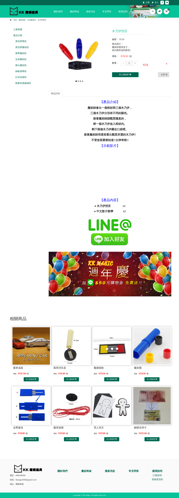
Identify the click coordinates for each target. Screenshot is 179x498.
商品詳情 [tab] (55, 93)
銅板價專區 (21, 71)
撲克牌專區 (21, 41)
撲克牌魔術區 (22, 47)
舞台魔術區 (21, 65)
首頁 (15, 20)
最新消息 (90, 11)
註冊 (146, 2)
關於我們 (58, 11)
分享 (164, 75)
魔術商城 (74, 11)
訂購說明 (157, 475)
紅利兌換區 (21, 77)
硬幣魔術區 (21, 53)
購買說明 (123, 11)
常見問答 (106, 11)
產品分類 (17, 35)
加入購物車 (31, 379)
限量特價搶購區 (23, 83)
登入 (155, 2)
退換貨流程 (157, 479)
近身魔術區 (31, 20)
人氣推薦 (17, 29)
